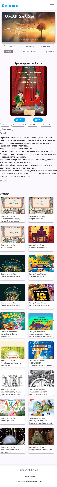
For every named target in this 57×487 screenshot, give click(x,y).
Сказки (5, 125)
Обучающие (18, 125)
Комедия (32, 125)
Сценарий (45, 125)
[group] (9, 46)
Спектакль (6, 129)
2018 (5, 181)
